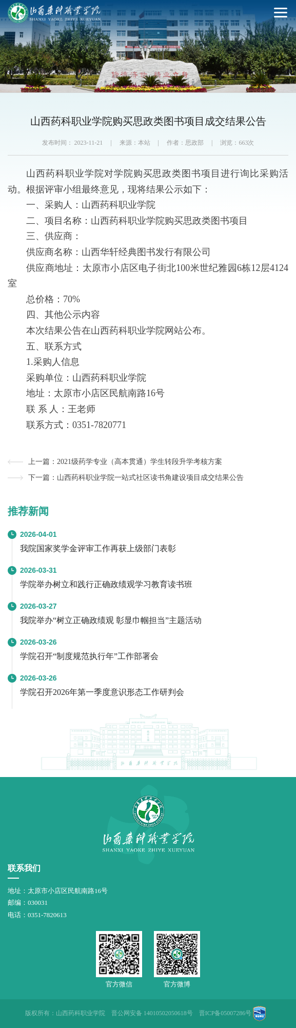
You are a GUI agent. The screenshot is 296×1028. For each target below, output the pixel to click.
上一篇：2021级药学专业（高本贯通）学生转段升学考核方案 (125, 461)
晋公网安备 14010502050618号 (152, 1013)
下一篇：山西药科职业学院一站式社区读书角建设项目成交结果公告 (136, 477)
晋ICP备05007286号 (225, 1013)
